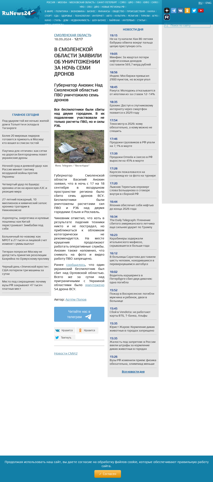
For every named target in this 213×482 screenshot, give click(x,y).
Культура (120, 15)
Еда (56, 15)
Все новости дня (133, 371)
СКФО (154, 2)
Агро (155, 15)
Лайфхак (114, 20)
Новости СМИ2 (66, 353)
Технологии (82, 15)
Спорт (48, 15)
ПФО (138, 2)
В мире (49, 11)
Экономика (78, 11)
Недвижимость (80, 20)
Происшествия (136, 11)
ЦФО (130, 2)
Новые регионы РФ (113, 7)
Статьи (141, 20)
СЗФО (123, 2)
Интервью (128, 20)
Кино (48, 20)
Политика (62, 11)
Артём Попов (75, 299)
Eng (208, 2)
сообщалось (75, 265)
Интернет (98, 15)
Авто (109, 15)
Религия (133, 15)
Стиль (57, 20)
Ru (200, 2)
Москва (62, 2)
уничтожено (94, 285)
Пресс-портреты (54, 24)
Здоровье (66, 15)
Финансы (104, 11)
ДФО (96, 7)
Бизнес (91, 11)
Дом (65, 20)
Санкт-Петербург (107, 2)
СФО (89, 7)
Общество (118, 11)
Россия (51, 2)
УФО (82, 7)
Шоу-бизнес (99, 20)
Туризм (145, 15)
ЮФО (146, 2)
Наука (151, 11)
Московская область (82, 2)
